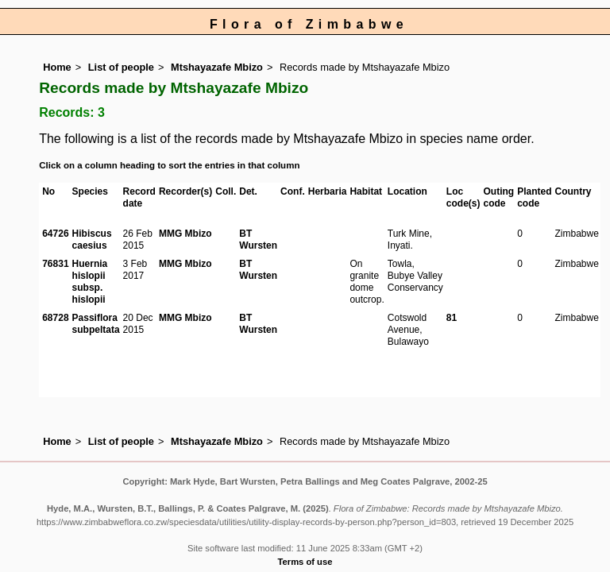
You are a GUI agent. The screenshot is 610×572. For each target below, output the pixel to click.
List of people (121, 67)
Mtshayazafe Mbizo (217, 67)
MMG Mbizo (185, 233)
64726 (55, 233)
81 (451, 317)
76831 (55, 263)
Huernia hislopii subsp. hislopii (90, 281)
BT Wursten (258, 239)
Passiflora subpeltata (96, 323)
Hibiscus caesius (92, 239)
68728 (55, 317)
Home (57, 67)
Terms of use (305, 561)
